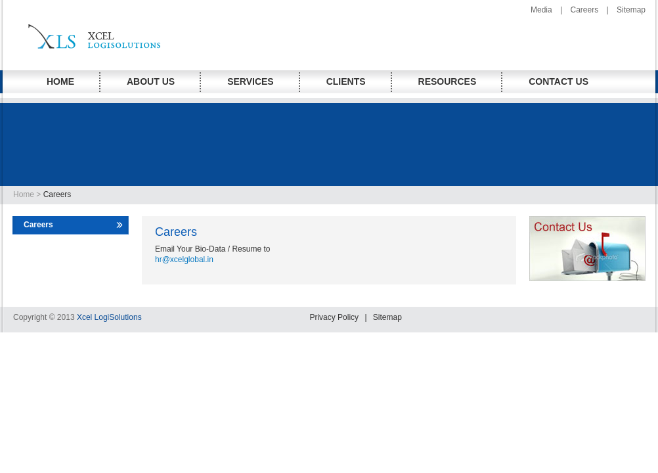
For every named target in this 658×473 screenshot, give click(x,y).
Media (541, 9)
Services (250, 81)
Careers (584, 9)
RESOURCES (447, 81)
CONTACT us (558, 81)
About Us (151, 81)
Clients (346, 81)
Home (24, 194)
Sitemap (631, 9)
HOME (60, 81)
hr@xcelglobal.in (184, 259)
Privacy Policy (334, 317)
